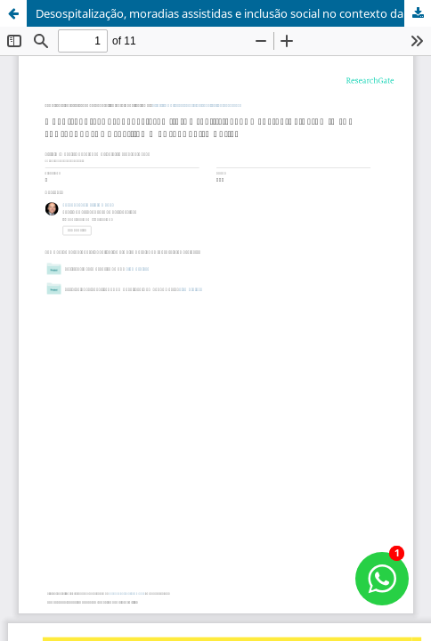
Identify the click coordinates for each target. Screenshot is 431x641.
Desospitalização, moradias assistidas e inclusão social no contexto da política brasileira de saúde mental (233, 13)
